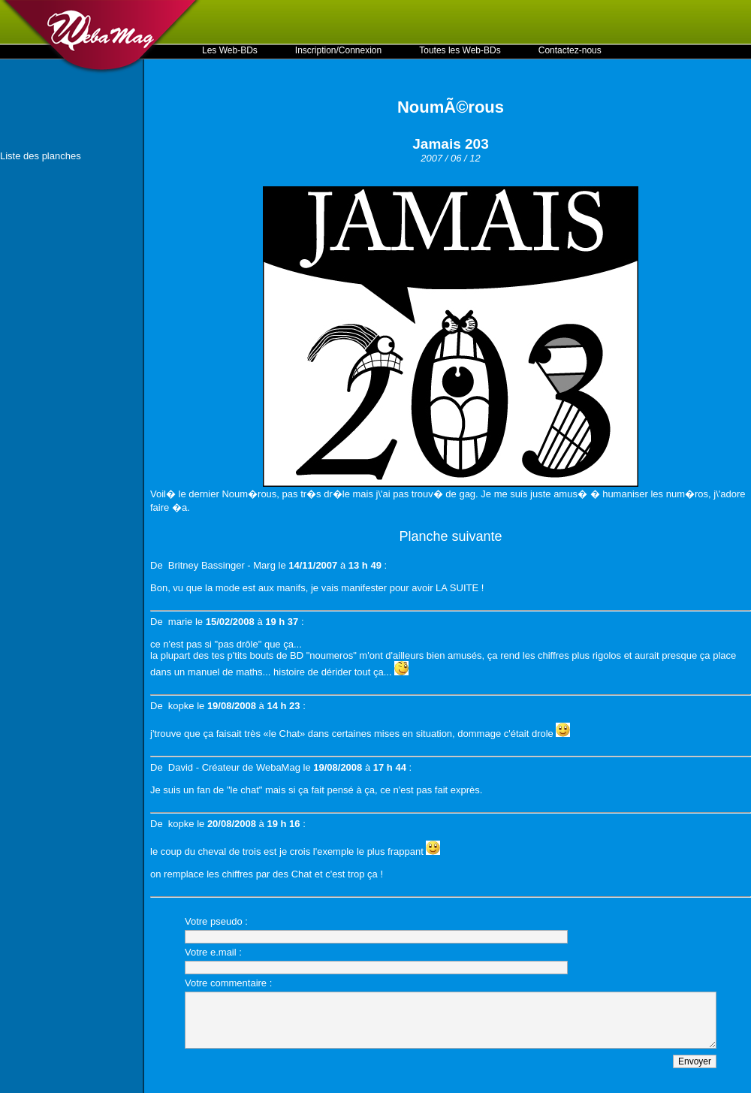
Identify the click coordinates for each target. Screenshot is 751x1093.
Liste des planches (40, 156)
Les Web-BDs (230, 50)
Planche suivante (450, 536)
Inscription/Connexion (338, 50)
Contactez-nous (570, 50)
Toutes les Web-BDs (460, 50)
